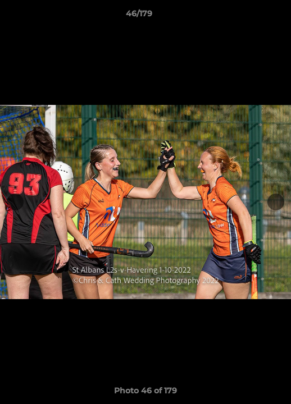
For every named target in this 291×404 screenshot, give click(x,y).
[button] (250, 16)
